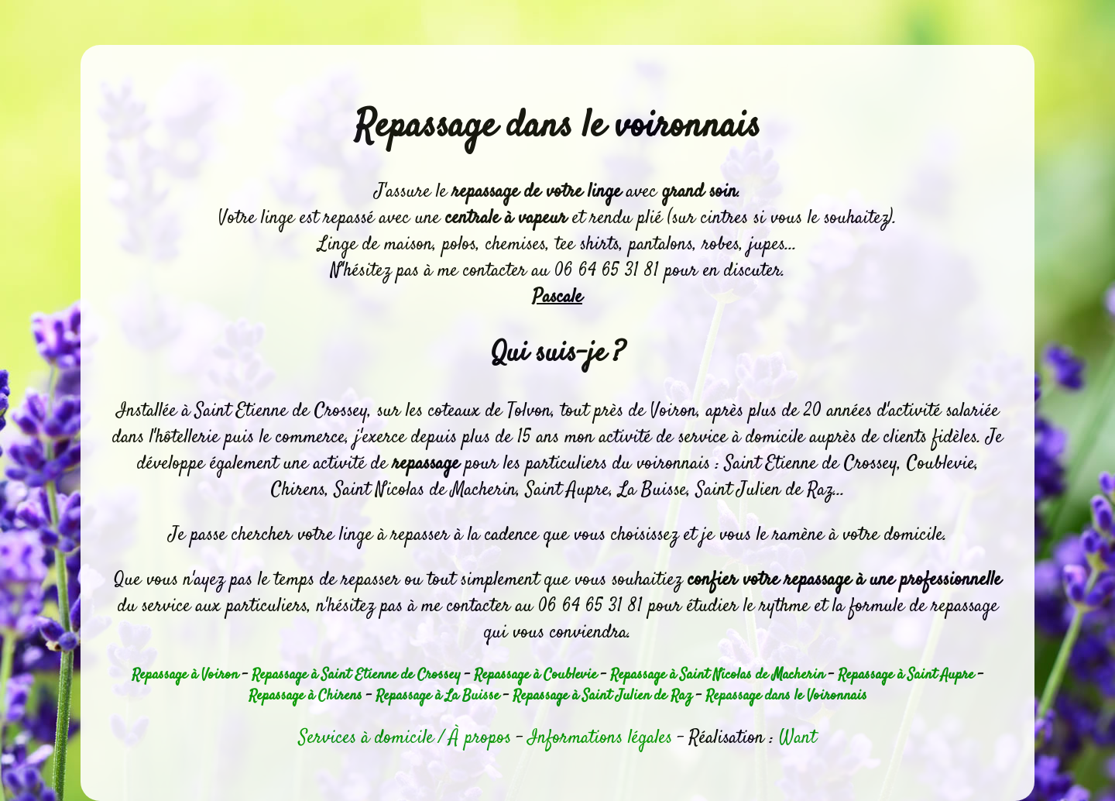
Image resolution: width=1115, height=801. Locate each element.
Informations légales (600, 738)
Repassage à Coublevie (535, 675)
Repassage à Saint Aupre (906, 675)
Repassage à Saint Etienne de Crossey (356, 675)
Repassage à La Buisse (437, 696)
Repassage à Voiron (185, 675)
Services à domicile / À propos (405, 738)
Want (797, 738)
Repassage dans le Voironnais (786, 696)
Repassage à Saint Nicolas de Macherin (717, 675)
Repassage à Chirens (305, 696)
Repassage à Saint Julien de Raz (602, 696)
